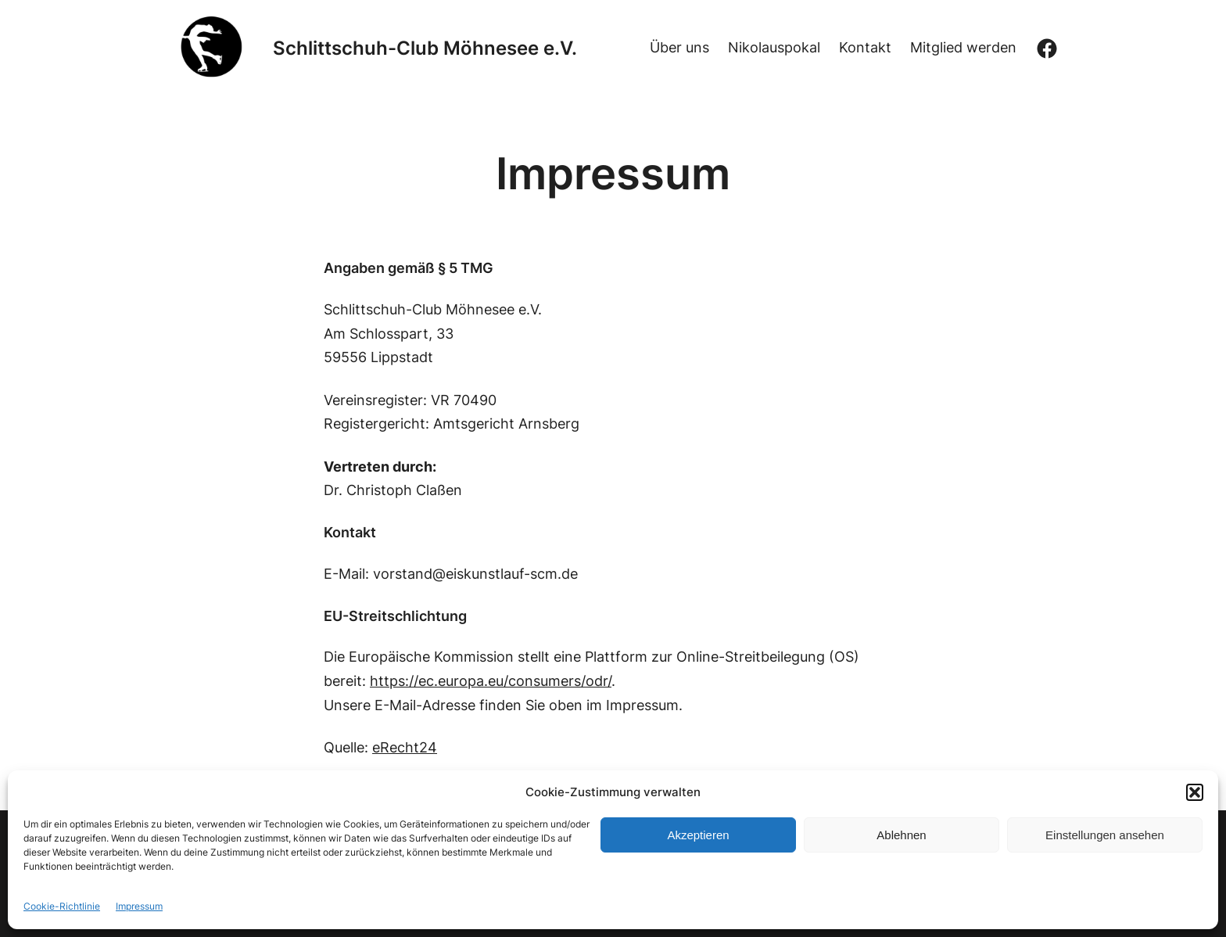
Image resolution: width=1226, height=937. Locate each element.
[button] (1195, 792)
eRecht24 (404, 747)
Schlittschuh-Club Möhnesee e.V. (425, 48)
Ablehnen (901, 835)
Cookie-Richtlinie (61, 906)
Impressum (139, 906)
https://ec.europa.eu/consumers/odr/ (490, 681)
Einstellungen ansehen (1104, 835)
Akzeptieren (698, 835)
